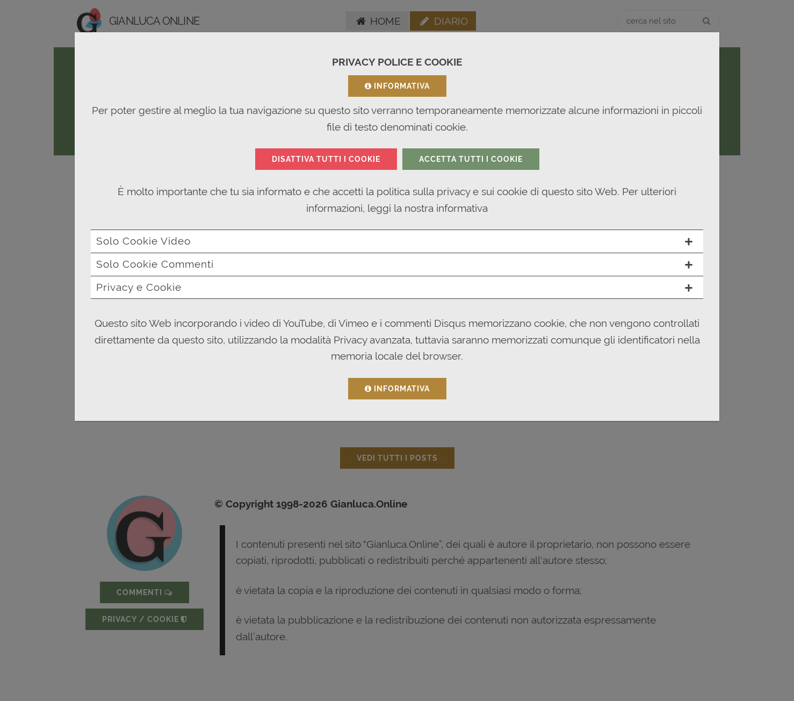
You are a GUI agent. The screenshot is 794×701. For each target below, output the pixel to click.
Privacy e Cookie (394, 287)
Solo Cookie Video (394, 241)
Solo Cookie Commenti (394, 264)
